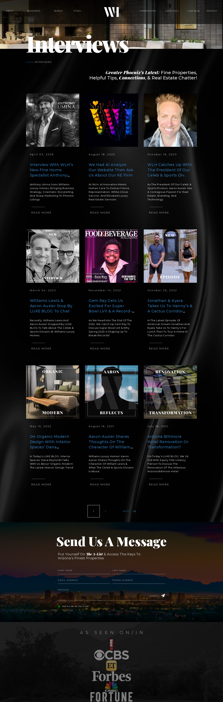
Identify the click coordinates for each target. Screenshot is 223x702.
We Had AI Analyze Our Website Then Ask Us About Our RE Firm (111, 169)
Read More (41, 212)
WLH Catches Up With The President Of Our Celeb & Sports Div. (169, 169)
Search (61, 13)
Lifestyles (169, 13)
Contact (203, 13)
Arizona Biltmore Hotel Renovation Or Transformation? (170, 441)
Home (30, 62)
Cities (77, 13)
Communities (148, 13)
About (18, 13)
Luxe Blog (188, 13)
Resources (39, 13)
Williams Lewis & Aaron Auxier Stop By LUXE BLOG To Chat (51, 305)
